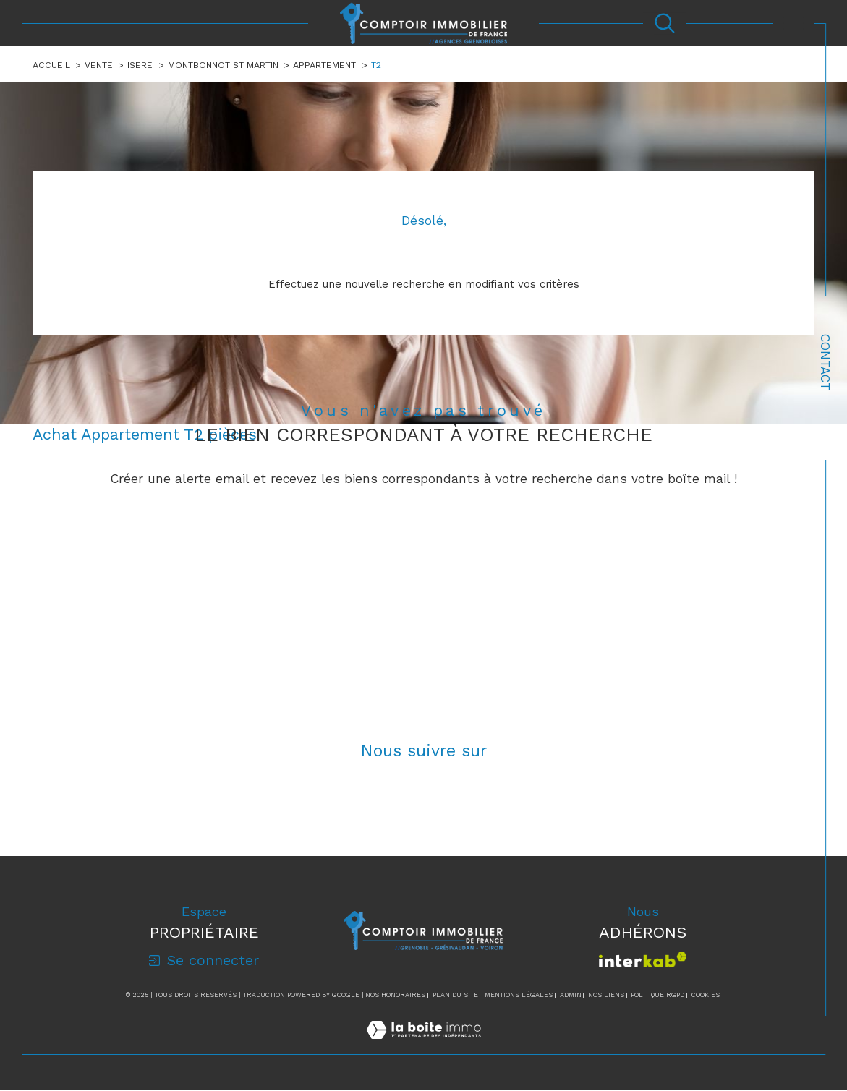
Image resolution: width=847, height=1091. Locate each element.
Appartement (324, 64)
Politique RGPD (657, 995)
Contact (825, 362)
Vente (99, 64)
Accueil (51, 64)
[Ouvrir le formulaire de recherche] (665, 23)
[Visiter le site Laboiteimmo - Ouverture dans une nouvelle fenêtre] (423, 1046)
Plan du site (455, 995)
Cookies (705, 995)
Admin (571, 995)
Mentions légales (519, 995)
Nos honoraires (395, 995)
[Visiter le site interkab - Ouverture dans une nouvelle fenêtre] (642, 960)
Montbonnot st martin (223, 64)
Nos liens (606, 995)
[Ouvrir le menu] (794, 23)
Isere (140, 64)
